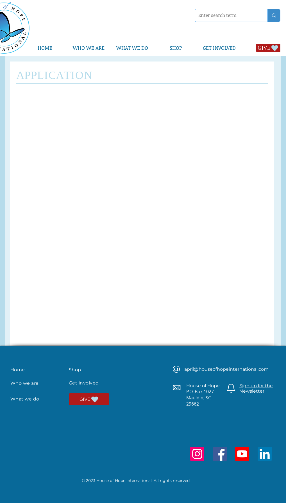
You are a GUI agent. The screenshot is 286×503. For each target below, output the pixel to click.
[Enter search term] (227, 15)
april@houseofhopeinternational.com (226, 369)
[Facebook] (220, 454)
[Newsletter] (231, 388)
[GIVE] (268, 48)
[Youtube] (242, 454)
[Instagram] (197, 454)
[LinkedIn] (265, 454)
